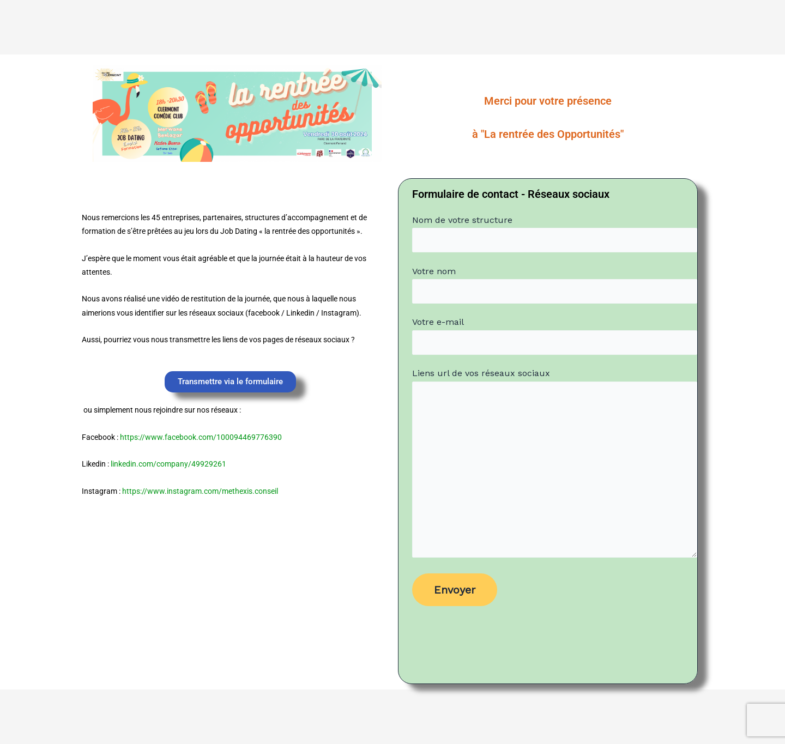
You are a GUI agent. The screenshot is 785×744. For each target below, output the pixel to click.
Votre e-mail (554, 336)
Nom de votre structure (554, 234)
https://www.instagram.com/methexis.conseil (200, 491)
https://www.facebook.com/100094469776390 (201, 437)
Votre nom (554, 285)
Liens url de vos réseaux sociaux (554, 465)
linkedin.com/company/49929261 (168, 463)
